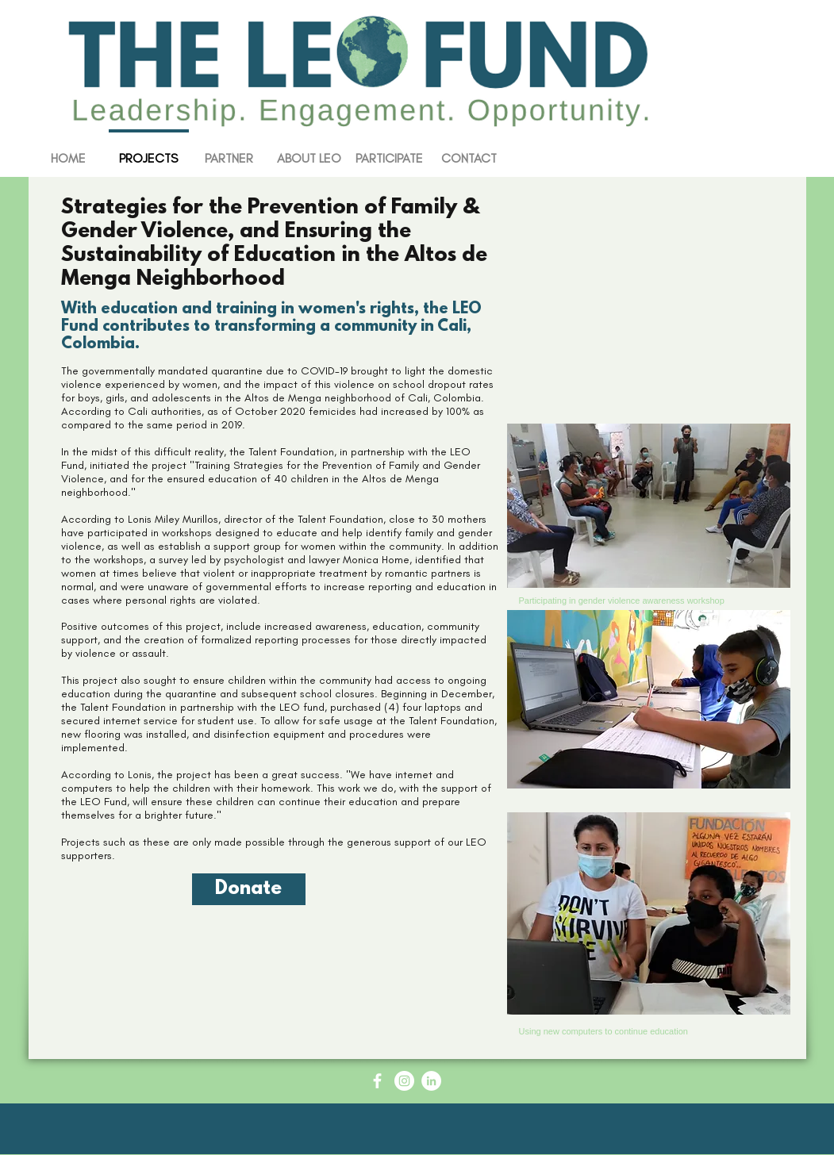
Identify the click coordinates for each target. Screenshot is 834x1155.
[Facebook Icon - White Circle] (377, 1081)
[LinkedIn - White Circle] (431, 1081)
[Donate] (249, 889)
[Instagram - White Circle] (404, 1081)
